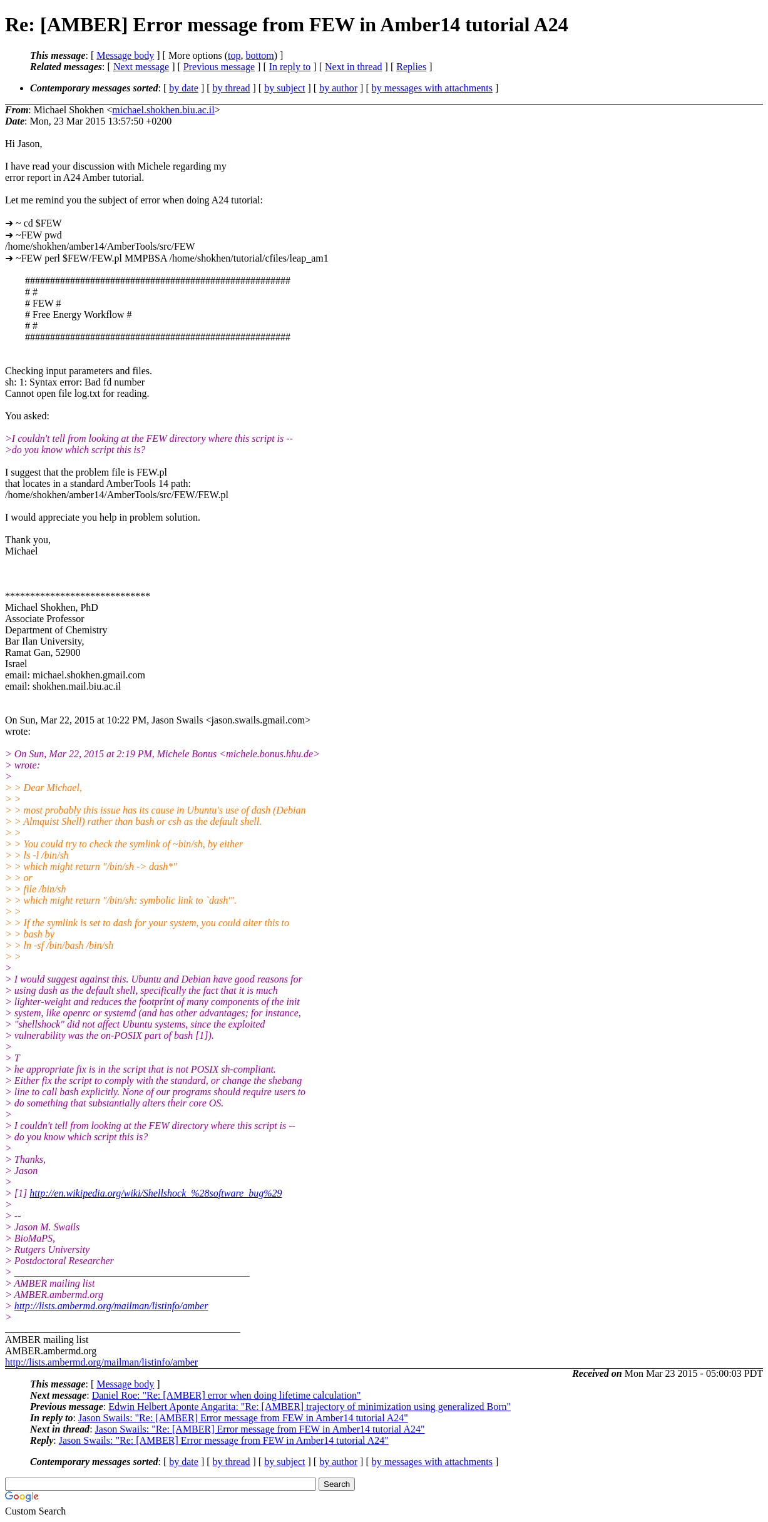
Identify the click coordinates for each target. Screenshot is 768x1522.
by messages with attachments (432, 88)
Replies (411, 66)
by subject (284, 88)
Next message (141, 66)
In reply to (290, 66)
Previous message (219, 66)
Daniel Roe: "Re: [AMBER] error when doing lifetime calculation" (226, 1395)
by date (183, 88)
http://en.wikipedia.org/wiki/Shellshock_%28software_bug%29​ (155, 1193)
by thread (231, 88)
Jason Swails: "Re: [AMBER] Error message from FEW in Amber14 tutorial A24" (243, 1417)
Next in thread (353, 66)
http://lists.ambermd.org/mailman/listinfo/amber (111, 1305)
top (234, 55)
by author (338, 88)
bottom (259, 55)
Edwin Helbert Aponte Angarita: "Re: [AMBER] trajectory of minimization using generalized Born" (309, 1406)
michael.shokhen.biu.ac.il (163, 110)
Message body (125, 55)
